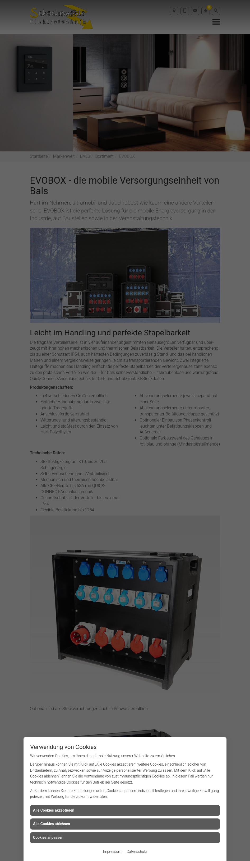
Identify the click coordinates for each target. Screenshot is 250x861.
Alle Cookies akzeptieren (53, 810)
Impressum (112, 851)
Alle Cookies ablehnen (51, 824)
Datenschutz (137, 851)
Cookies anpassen (48, 837)
